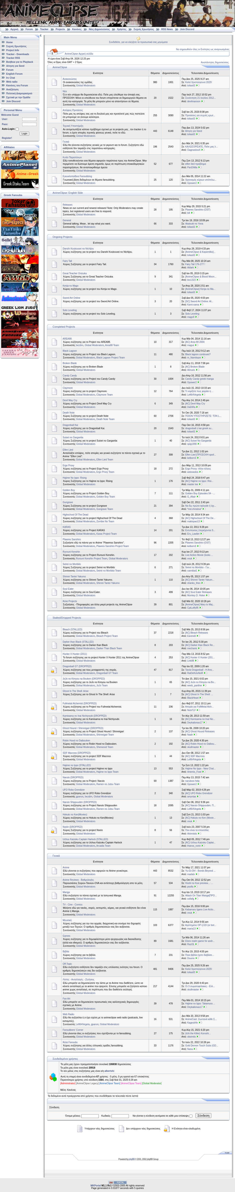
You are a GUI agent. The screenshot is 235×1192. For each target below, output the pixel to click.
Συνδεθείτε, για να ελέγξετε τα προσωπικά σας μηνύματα (138, 42)
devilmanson (193, 101)
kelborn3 (191, 458)
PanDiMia (192, 167)
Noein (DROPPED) (73, 827)
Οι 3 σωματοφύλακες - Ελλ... (200, 986)
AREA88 (67, 338)
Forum (29, 29)
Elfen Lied (68, 450)
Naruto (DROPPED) (73, 777)
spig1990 (192, 444)
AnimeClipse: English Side (68, 192)
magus (190, 345)
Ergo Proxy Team (105, 472)
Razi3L (191, 944)
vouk (189, 558)
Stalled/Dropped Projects (67, 617)
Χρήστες (121, 29)
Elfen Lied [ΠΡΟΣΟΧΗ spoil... (200, 454)
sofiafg (190, 899)
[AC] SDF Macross (195, 756)
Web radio (12, 81)
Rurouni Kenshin (71, 551)
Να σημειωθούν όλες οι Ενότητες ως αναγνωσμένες (202, 49)
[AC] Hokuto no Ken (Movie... (200, 818)
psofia (190, 886)
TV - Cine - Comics (72, 904)
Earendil (191, 636)
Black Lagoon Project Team (110, 357)
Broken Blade (70, 363)
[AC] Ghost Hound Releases (200, 731)
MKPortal (95, 1185)
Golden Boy (69, 490)
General (67, 220)
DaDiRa (191, 407)
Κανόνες (77, 29)
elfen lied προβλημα (195, 164)
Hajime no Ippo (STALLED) (77, 765)
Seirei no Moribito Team (108, 570)
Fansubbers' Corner (73, 1030)
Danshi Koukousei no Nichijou (78, 248)
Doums (191, 958)
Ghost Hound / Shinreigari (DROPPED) (83, 728)
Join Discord (187, 29)
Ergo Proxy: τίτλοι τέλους (198, 468)
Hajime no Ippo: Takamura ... (200, 1003)
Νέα (65, 91)
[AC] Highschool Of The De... (200, 518)
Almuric (191, 370)
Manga (66, 892)
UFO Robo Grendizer (74, 790)
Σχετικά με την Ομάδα (18, 97)
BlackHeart (193, 698)
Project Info (12, 50)
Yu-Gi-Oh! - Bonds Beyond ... (200, 870)
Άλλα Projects (70, 601)
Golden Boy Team (105, 496)
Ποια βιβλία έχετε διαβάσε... (199, 955)
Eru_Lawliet (193, 534)
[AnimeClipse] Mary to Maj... (199, 604)
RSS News (167, 29)
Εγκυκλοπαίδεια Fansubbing (77, 176)
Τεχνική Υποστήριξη (73, 126)
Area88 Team (112, 345)
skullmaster (193, 747)
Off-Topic (67, 964)
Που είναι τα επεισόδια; (197, 830)
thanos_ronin (194, 846)
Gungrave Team (104, 509)
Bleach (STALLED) (72, 629)
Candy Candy (70, 375)
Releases (67, 204)
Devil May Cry (70, 400)
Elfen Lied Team (104, 459)
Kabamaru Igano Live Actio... (200, 909)
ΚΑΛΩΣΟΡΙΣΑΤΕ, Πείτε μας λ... (201, 146)
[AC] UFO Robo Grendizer (199, 793)
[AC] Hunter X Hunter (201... (200, 657)
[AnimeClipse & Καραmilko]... (200, 252)
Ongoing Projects (62, 236)
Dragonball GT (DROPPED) (77, 666)
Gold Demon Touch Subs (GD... (201, 1045)
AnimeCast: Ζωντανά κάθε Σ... (201, 1019)
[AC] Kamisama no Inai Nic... (200, 719)
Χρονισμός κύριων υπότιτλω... (200, 180)
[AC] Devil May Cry (195, 403)
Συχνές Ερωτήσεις (144, 29)
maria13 (191, 928)
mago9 (191, 317)
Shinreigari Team (105, 734)
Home (9, 42)
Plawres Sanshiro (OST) (197, 209)
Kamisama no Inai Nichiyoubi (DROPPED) (85, 716)
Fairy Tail (67, 261)
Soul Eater (68, 589)
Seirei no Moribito (72, 564)
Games (66, 936)
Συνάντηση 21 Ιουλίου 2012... (200, 98)
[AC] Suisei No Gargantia (198, 440)
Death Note (69, 412)
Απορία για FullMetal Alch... (199, 706)
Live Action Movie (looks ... (199, 555)
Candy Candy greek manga (199, 379)
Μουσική (67, 920)
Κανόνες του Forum (17, 85)
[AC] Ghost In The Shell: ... (199, 694)
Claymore (68, 388)
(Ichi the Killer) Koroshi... (198, 1033)
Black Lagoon (70, 351)
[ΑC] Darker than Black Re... (200, 645)
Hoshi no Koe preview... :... (199, 883)
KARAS (67, 527)
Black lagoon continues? (197, 354)
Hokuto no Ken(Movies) (75, 814)
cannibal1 (192, 570)
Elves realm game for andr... (199, 941)
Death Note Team (105, 419)
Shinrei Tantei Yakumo (74, 576)
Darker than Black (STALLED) (78, 642)
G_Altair (191, 496)
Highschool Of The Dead (75, 514)
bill (188, 213)
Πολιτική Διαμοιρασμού (19, 93)
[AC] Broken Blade (194, 366)
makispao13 (193, 521)
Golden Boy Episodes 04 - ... (200, 493)
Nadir (190, 734)
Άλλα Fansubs (70, 1042)
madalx (191, 874)
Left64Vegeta (194, 394)
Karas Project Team (106, 534)
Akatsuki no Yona (194, 223)
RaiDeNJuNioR (195, 673)
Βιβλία (66, 951)
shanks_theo (194, 583)
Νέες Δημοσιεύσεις (99, 29)
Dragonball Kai (70, 425)
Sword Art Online (71, 298)
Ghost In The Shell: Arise (75, 691)
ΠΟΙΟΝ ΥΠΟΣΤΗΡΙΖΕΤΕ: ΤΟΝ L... (203, 416)
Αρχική (14, 29)
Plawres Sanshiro (72, 539)
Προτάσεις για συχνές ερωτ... (200, 115)
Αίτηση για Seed (15, 66)
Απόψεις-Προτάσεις (73, 110)
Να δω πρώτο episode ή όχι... (200, 506)
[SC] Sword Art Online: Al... (199, 301)
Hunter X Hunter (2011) (75, 654)
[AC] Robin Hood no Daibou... (200, 744)
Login (24, 133)
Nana (190, 1049)
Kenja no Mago (70, 285)
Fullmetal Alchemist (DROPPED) (80, 703)
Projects (60, 29)
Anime (66, 867)
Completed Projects (64, 326)
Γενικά (66, 141)
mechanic (192, 648)
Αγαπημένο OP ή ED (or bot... (200, 925)
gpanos (79, 796)
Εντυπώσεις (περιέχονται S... (200, 530)
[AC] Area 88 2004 (194, 342)
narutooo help (192, 781)
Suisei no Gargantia (73, 437)
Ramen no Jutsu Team (108, 784)
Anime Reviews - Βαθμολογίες (78, 880)
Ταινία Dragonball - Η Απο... (199, 670)
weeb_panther (194, 685)
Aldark (190, 267)
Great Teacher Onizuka (75, 273)
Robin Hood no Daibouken (76, 740)
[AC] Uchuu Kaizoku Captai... (200, 842)
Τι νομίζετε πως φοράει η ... (199, 391)
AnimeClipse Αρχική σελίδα (79, 54)
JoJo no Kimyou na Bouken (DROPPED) (84, 678)
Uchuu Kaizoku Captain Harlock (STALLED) (85, 839)
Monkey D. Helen (196, 595)
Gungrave (68, 502)
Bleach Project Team (107, 636)
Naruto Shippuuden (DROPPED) (80, 802)
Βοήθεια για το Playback (19, 62)
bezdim (79, 345)
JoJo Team (102, 685)
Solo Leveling (70, 310)
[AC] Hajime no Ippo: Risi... (199, 481)
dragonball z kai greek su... (199, 428)
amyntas (191, 796)
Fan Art (66, 998)
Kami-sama (193, 304)
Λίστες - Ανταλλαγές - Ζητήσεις (78, 979)
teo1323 (191, 280)
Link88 (190, 660)
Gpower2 (192, 183)
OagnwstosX (194, 150)
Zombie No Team (105, 521)
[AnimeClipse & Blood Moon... (200, 276)
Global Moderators (85, 85)
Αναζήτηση (12, 89)
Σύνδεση (203, 1115)
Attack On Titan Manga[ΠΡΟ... (201, 895)
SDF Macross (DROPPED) (76, 753)
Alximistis (192, 833)
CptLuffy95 (193, 608)
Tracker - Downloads (17, 54)
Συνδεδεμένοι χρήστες (65, 1058)
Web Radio (68, 1014)
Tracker (44, 29)
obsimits (191, 1036)
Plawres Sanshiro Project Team (112, 546)
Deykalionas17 (195, 722)
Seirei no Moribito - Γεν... (198, 567)
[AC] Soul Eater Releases (198, 592)
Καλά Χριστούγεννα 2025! (198, 82)
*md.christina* (194, 509)
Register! (7, 138)
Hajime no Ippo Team (107, 772)
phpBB (132, 1159)
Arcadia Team (103, 846)
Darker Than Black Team (109, 648)
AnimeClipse (60, 67)
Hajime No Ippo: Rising (75, 478)
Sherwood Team (104, 747)
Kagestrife (192, 1022)
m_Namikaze (194, 357)
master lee (192, 484)
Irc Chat (10, 78)
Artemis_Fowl (194, 772)
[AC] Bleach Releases (196, 632)
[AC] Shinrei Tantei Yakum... (199, 579)
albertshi (109, 1071)
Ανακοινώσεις (70, 79)
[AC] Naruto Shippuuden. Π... (200, 805)
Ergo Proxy (68, 465)
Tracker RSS (13, 58)
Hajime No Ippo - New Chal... (200, 768)
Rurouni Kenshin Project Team (91, 558)
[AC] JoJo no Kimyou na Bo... (200, 682)
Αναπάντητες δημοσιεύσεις (215, 62)
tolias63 (191, 85)
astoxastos (193, 472)
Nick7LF (191, 710)
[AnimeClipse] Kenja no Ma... (200, 289)
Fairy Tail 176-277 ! (195, 264)
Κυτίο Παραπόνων (72, 157)
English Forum (14, 74)
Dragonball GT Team (107, 673)
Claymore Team (104, 394)
